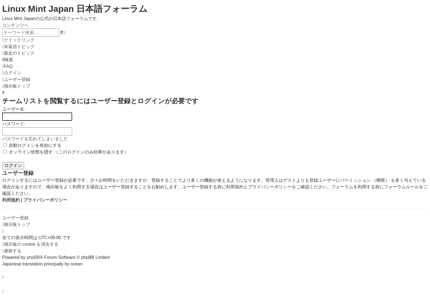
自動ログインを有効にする (32, 145)
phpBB (33, 257)
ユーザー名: (13, 109)
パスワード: (13, 124)
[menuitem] (18, 46)
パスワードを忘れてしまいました (35, 138)
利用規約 (11, 200)
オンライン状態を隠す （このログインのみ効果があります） (66, 152)
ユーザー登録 (15, 217)
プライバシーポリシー (45, 200)
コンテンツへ (15, 25)
